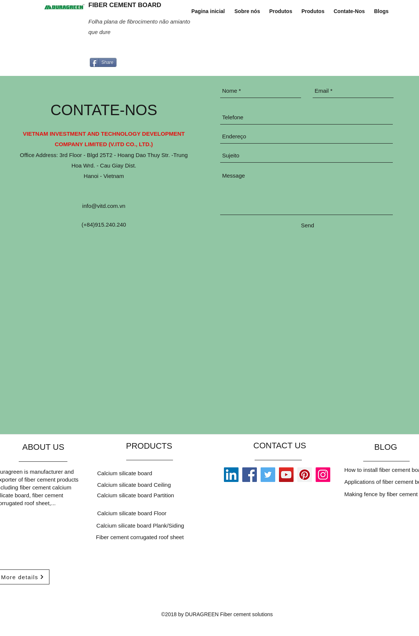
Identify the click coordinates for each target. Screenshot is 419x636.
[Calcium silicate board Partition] (136, 495)
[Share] (103, 62)
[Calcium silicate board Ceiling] (159, 484)
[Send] (307, 225)
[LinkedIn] (231, 474)
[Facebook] (249, 474)
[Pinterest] (304, 474)
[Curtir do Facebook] (143, 49)
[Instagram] (323, 474)
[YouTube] (286, 474)
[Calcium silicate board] (159, 472)
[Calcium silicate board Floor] (139, 513)
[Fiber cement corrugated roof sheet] (140, 536)
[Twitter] (268, 474)
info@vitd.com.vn (103, 206)
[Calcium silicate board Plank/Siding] (141, 525)
